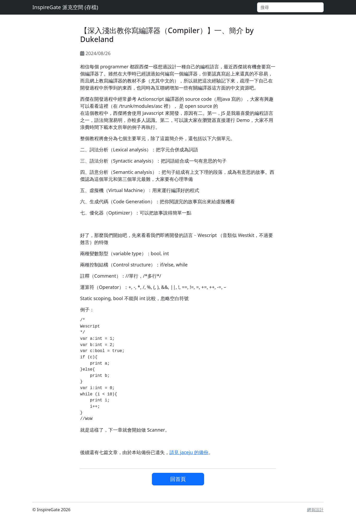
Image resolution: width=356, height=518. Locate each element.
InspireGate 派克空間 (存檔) (65, 7)
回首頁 (178, 479)
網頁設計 (315, 510)
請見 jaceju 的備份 (188, 452)
